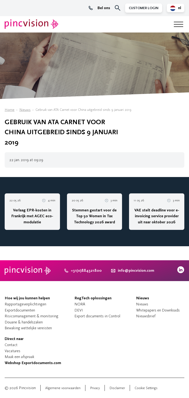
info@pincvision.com (136, 270)
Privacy (95, 388)
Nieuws (25, 110)
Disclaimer (117, 388)
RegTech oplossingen (93, 298)
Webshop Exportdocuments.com (33, 363)
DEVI (78, 310)
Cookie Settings (146, 388)
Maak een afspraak (19, 357)
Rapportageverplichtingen (25, 304)
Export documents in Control (97, 316)
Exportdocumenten (20, 310)
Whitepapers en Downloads (158, 310)
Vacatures (12, 351)
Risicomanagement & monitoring (31, 316)
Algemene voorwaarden (62, 388)
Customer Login (143, 8)
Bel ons (99, 8)
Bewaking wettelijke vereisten (28, 328)
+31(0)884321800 (83, 270)
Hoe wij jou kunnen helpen (27, 298)
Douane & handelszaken (24, 322)
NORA (79, 304)
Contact (11, 345)
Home (9, 110)
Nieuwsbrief (145, 316)
